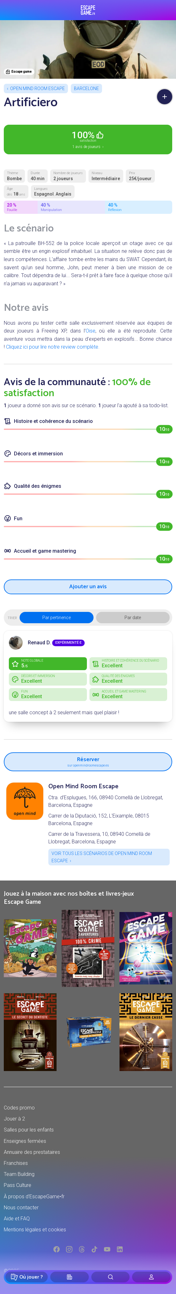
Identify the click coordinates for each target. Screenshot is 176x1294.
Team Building (19, 1174)
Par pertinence (56, 617)
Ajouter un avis (88, 586)
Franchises (16, 1163)
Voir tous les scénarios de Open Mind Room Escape (102, 857)
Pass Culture (17, 1185)
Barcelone (86, 88)
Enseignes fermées (25, 1141)
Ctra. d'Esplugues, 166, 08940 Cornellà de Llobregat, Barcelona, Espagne (105, 801)
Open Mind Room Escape (37, 88)
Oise (90, 331)
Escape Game (88, 10)
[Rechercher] (110, 1277)
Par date (132, 617)
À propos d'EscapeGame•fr (34, 1197)
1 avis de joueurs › (88, 139)
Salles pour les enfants (29, 1130)
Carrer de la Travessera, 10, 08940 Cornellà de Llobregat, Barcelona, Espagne (99, 838)
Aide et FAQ (17, 1219)
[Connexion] (151, 1277)
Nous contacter (21, 1208)
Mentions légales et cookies (35, 1230)
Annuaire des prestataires (32, 1152)
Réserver (88, 761)
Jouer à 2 (14, 1119)
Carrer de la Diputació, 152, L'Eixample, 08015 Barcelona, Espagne (98, 819)
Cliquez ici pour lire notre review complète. (53, 347)
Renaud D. (39, 643)
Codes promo (19, 1108)
